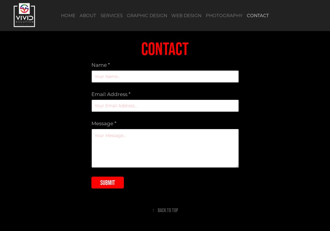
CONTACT (258, 15)
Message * (103, 123)
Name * (100, 64)
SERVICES (112, 15)
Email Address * (111, 94)
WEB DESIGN (186, 15)
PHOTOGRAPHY (224, 15)
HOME (68, 15)
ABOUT (88, 15)
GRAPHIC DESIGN (147, 15)
